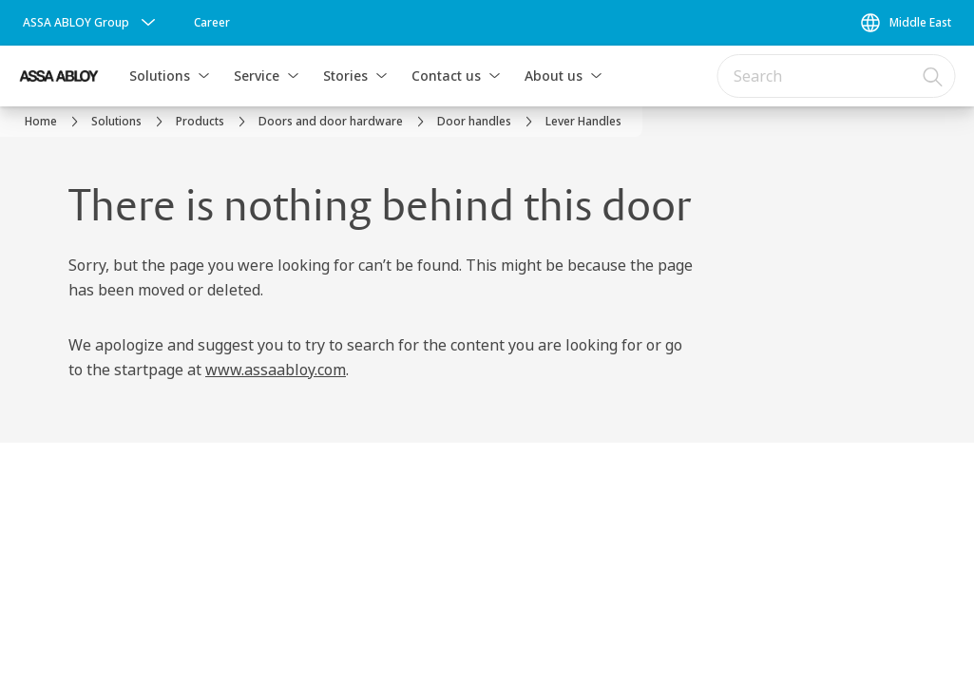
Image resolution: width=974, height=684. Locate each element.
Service (256, 75)
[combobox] (836, 76)
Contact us (446, 75)
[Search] (933, 76)
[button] (204, 76)
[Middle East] (905, 23)
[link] (212, 22)
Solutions (159, 75)
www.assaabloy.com (275, 369)
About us (553, 75)
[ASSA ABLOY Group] (91, 22)
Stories (345, 75)
